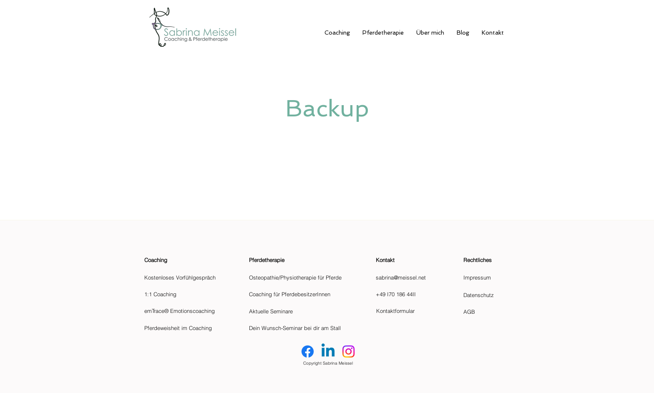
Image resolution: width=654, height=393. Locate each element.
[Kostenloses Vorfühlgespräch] (186, 277)
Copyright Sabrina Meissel (328, 363)
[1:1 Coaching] (186, 294)
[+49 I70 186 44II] (413, 294)
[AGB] (472, 311)
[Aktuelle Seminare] (297, 311)
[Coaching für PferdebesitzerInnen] (297, 294)
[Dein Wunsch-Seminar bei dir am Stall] (297, 328)
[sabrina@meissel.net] (413, 277)
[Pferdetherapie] (282, 260)
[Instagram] (348, 351)
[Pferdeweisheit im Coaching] (186, 328)
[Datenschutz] (484, 295)
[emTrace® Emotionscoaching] (186, 310)
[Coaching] (186, 260)
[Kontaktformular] (413, 310)
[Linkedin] (328, 351)
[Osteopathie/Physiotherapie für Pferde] (297, 277)
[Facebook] (307, 351)
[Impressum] (481, 277)
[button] (413, 260)
